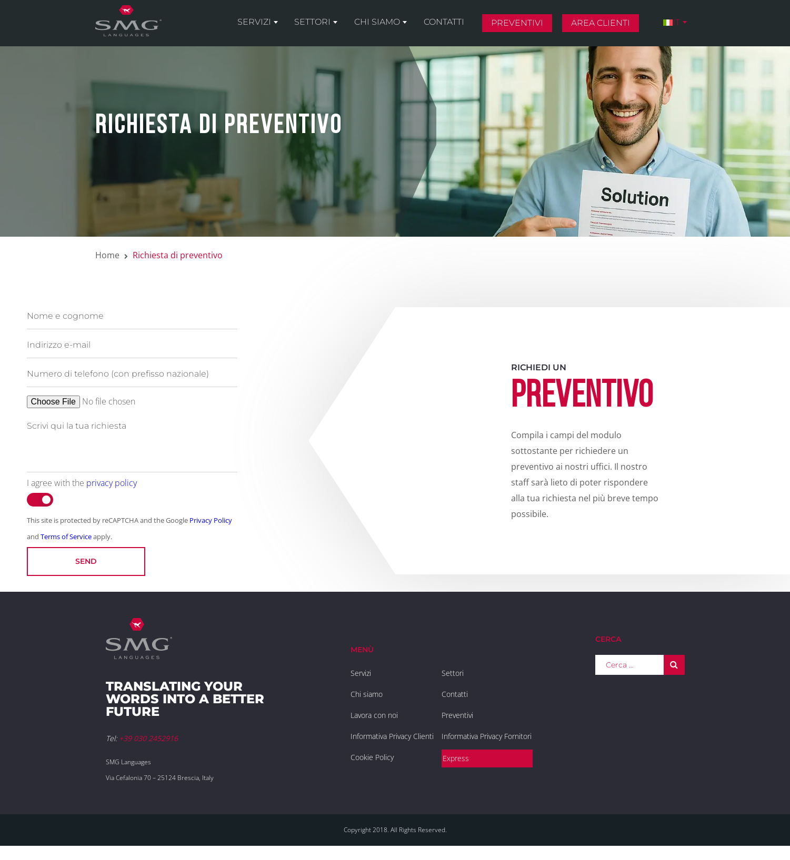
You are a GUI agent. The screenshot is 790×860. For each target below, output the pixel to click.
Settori (329, 27)
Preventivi (524, 28)
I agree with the (82, 483)
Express (456, 758)
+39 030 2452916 (148, 738)
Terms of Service (66, 536)
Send (86, 561)
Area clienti (605, 28)
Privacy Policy (210, 520)
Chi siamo (390, 27)
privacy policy (111, 483)
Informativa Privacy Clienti (392, 736)
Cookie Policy (372, 757)
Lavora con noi (374, 715)
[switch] (40, 500)
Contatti (453, 27)
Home (107, 255)
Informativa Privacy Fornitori (487, 736)
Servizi (274, 27)
